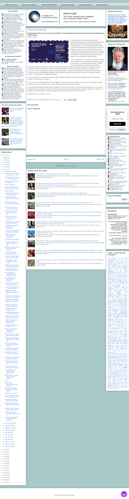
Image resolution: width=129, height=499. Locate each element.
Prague (119, 351)
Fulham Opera (123, 309)
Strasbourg (116, 369)
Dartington (114, 298)
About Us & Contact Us (29, 4)
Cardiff (120, 283)
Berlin (125, 269)
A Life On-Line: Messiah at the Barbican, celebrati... (12, 231)
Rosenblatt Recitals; (113, 357)
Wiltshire (125, 385)
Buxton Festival (121, 276)
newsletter (110, 336)
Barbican (114, 265)
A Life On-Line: (120, 258)
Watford (125, 381)
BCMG (109, 269)
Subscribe (117, 124)
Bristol (118, 272)
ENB (117, 302)
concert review (115, 294)
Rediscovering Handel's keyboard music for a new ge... (11, 389)
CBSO (123, 283)
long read (116, 327)
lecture (113, 322)
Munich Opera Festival (113, 329)
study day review (112, 370)
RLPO (122, 356)
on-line (115, 340)
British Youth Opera (113, 273)
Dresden (110, 300)
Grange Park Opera (114, 315)
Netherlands (119, 333)
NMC (116, 336)
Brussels (118, 275)
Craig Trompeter (114, 156)
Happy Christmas (9, 191)
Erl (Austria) (113, 304)
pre (123, 351)
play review (124, 349)
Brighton (114, 272)
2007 (5, 477)
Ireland (116, 319)
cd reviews (124, 286)
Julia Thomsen (119, 145)
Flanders (114, 309)
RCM (126, 353)
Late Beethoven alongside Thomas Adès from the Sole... (12, 301)
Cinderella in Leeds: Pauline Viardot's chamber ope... (12, 316)
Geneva (120, 310)
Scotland (110, 362)
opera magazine (123, 342)
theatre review (112, 376)
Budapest (125, 275)
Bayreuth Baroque (116, 266)
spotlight (124, 368)
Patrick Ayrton (118, 175)
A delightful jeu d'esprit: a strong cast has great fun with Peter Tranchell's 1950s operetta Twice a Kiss (65, 202)
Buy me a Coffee (120, 101)
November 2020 (9, 423)
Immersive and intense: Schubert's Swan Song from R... (11, 344)
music (122, 329)
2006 (5, 480)
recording (125, 354)
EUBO (125, 304)
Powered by (117, 130)
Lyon (126, 327)
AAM (126, 258)
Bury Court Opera (112, 276)
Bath (109, 266)
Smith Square (124, 363)
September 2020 (9, 428)
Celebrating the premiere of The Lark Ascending (12, 349)
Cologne (110, 291)
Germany (125, 310)
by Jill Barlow (118, 279)
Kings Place (121, 321)
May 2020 (8, 437)
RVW (126, 357)
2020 (5, 169)
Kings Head (114, 321)
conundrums (119, 295)
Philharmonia (111, 349)
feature (120, 306)
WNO (122, 387)
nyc (123, 339)
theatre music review (122, 375)
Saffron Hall (115, 359)
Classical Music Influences (115, 89)
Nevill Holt (124, 333)
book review (123, 271)
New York (115, 334)
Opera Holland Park (113, 342)
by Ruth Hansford (117, 281)
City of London (119, 289)
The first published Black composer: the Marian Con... (11, 362)
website (109, 382)
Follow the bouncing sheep (12, 239)
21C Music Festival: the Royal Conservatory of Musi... (11, 243)
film (119, 307)
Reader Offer (111, 354)
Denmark (120, 298)
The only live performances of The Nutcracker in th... (12, 178)
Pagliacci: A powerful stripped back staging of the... (12, 292)
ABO (109, 259)
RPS (120, 357)
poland (109, 351)
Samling (114, 360)
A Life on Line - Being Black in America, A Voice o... (12, 358)
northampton (124, 337)
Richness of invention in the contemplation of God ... (12, 283)
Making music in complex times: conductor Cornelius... (11, 377)
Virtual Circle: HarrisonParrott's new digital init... (11, 384)
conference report (112, 295)
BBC (114, 268)
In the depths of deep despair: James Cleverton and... (10, 371)
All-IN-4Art (116, 261)
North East (111, 337)
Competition (117, 292)
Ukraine (123, 377)
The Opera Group (117, 373)
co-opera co (121, 290)
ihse (126, 318)
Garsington (115, 310)
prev (126, 351)
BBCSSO (125, 268)
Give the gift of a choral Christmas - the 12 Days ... (12, 353)
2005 (5, 482)
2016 (5, 456)
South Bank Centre (120, 366)
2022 (5, 164)
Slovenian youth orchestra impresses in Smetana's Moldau (53, 174)
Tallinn (109, 372)
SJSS (113, 363)
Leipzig (109, 324)
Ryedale (110, 359)
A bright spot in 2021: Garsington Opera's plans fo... (12, 413)
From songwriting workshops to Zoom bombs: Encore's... (11, 274)
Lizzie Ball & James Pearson (117, 161)
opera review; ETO (117, 345)
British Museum (123, 272)
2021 (5, 167)
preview (34, 37)
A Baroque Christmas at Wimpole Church (11, 309)
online (119, 340)
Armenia (115, 262)
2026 (5, 155)
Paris (117, 348)
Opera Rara (119, 343)
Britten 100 (121, 273)
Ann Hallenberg (122, 173)
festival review (115, 307)
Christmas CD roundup (11, 393)
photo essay (118, 349)
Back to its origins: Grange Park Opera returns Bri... (12, 334)
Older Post (100, 159)
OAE (112, 340)
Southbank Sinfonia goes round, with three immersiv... (11, 419)
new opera (110, 334)
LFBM (123, 324)
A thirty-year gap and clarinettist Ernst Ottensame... (10, 236)
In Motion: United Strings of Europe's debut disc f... (12, 409)
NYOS (109, 340)
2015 (5, 459)
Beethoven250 (117, 269)
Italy (124, 319)
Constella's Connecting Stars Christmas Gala (11, 400)
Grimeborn (124, 315)
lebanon (109, 322)
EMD (114, 302)
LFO (126, 324)
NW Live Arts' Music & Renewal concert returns (12, 367)
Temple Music (114, 372)
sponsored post (117, 367)
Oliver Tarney (118, 146)
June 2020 (8, 435)
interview (110, 319)
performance (124, 348)
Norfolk (125, 336)
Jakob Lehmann (119, 185)
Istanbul (120, 319)
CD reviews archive (85, 4)
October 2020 (9, 425)
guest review (123, 316)
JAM (109, 321)
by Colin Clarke (121, 278)
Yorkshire (116, 388)
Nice (114, 336)
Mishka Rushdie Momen (119, 177)
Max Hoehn (117, 142)
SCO (126, 360)
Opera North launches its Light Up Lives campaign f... (12, 404)
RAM (123, 353)
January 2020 (9, 446)
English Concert (123, 303)
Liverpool (117, 325)
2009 (5, 473)
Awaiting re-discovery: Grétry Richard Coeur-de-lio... (12, 198)
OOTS (122, 340)
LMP (122, 325)
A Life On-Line (112, 258)
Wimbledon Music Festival (114, 387)
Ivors (126, 319)
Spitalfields (111, 368)
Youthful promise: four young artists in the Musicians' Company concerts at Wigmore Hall (61, 193)
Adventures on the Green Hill (119, 259)
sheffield (110, 363)
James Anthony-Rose (115, 168)
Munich (125, 328)
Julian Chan (117, 159)
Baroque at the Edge (122, 265)
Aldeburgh (110, 261)
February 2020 (9, 444)
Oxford (109, 346)
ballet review (117, 263)
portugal (114, 351)
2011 (5, 468)
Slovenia (118, 363)
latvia (126, 321)
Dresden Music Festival (118, 300)
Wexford (113, 383)
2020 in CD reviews (10, 185)
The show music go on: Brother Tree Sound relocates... (11, 218)
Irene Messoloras (120, 138)
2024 (5, 160)
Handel (116, 318)
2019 (5, 449)
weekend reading (116, 382)
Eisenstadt (110, 302)
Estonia (118, 304)
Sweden (119, 370)
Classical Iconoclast (124, 236)
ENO (109, 304)
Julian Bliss (119, 188)
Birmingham (111, 271)
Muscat (119, 329)
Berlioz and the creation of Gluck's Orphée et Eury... (12, 187)
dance (109, 298)
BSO (121, 275)
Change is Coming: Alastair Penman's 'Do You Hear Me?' (12, 339)
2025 (5, 157)
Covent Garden (115, 297)
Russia (123, 357)
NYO (126, 339)
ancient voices (123, 261)
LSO (123, 327)
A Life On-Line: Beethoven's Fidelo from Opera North (12, 296)
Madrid (109, 328)
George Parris (119, 160)
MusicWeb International (121, 239)
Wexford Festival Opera (121, 383)
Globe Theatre (112, 312)
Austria (122, 262)
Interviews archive (102, 4)
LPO (120, 327)
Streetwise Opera (123, 369)
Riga (120, 356)
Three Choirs (120, 376)
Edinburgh (114, 301)
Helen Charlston (122, 139)
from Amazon (117, 218)
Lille (113, 325)
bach (109, 263)
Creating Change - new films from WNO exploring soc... (11, 321)
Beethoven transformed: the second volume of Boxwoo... (12, 248)
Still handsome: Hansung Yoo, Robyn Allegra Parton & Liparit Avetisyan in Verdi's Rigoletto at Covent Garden (67, 241)
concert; (125, 294)
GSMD (109, 316)
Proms (116, 353)
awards (125, 262)
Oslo (126, 345)
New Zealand (121, 334)
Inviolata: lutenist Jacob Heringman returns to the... (11, 212)
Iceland (122, 318)
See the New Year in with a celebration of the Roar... (12, 174)
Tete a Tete (122, 372)
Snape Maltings (112, 364)
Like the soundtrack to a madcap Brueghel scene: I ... (12, 203)
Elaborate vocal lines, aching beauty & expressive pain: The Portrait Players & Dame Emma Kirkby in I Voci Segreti (69, 250)
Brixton (114, 275)
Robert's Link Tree (11, 4)
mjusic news (121, 328)
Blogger (72, 495)
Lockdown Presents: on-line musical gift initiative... (12, 222)
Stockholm (110, 369)
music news (118, 331)
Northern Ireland (112, 339)
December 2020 (9, 171)
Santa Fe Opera (121, 360)
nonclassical (120, 336)
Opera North (111, 343)
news (125, 334)
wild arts (120, 385)
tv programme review (116, 377)
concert (125, 291)
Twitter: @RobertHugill (49, 4)
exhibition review (115, 306)
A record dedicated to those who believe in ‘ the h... (12, 396)
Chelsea (110, 287)
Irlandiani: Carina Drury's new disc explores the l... (12, 208)
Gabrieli (109, 310)
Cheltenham (116, 287)
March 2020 (8, 442)
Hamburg (110, 318)
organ (123, 345)
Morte (6, 380)
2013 (5, 463)
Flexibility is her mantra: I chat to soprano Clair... (11, 305)
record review (118, 354)
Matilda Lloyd (118, 189)
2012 (5, 466)
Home (66, 159)
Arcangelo (110, 262)
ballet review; (124, 263)
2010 (5, 470)
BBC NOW (119, 268)
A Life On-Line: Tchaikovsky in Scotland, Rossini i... (12, 287)
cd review (116, 286)
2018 (5, 452)
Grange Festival (123, 313)
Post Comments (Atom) (70, 166)
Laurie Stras (112, 181)
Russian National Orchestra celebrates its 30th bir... (12, 265)
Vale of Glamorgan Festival (115, 379)
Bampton (110, 265)
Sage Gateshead (123, 359)
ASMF (118, 262)
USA (126, 377)
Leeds (117, 322)
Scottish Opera (116, 361)
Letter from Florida (116, 324)
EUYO (109, 306)
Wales (114, 381)
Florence (118, 309)
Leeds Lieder (123, 322)
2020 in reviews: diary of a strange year (12, 181)
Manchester (114, 328)
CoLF (126, 290)
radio (120, 353)
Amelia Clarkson (119, 164)
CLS (113, 290)
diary (125, 298)
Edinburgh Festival (122, 301)
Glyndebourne (123, 312)
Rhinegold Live (114, 356)
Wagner (109, 381)
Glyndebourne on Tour (113, 313)
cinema (114, 289)
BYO (113, 282)
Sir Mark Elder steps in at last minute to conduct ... (12, 269)
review (109, 356)
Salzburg (110, 360)
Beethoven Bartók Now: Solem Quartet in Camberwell (11, 330)
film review (122, 307)
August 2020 (8, 430)
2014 (5, 461)
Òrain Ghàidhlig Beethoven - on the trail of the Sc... (12, 313)
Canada (116, 283)
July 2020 (7, 432)
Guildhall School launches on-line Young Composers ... (11, 227)
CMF (115, 290)
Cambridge (110, 283)
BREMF (110, 272)
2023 (5, 162)
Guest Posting (116, 316)
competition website (33, 70)
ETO (122, 304)
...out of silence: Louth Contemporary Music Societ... (11, 261)
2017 (5, 454)
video (125, 379)
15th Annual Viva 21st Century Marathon (10, 253)
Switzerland (124, 370)
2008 (5, 475)
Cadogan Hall (123, 282)
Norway (120, 339)
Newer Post (32, 159)
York (112, 388)
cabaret (117, 282)
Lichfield (110, 325)
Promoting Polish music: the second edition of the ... (12, 194)
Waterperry (120, 381)
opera (125, 340)
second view (124, 361)
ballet (111, 263)
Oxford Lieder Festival (118, 346)
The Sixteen (113, 375)
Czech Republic (123, 297)
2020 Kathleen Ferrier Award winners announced (10, 279)
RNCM (125, 356)
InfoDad (125, 244)
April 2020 (8, 439)
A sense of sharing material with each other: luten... (12, 256)
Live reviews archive (67, 4)
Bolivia (117, 271)
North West (118, 337)
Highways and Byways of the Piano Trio (11, 325)
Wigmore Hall (112, 385)
